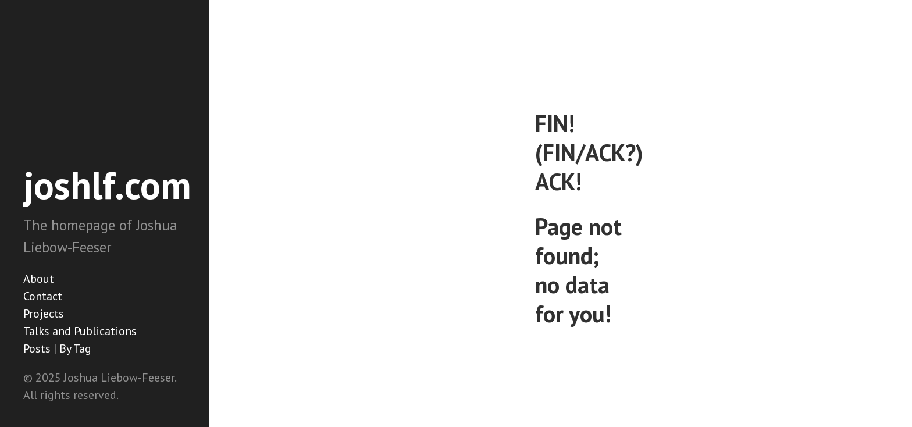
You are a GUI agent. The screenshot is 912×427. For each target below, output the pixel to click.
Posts (37, 348)
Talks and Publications (80, 331)
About (38, 278)
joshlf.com (107, 185)
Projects (43, 313)
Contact (42, 296)
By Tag (75, 348)
